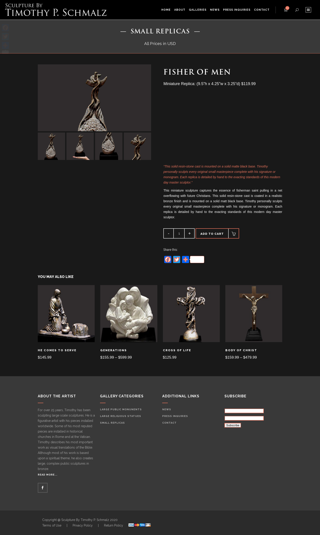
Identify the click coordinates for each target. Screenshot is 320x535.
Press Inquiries (175, 416)
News (166, 409)
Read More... (47, 474)
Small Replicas (112, 422)
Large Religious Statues (120, 416)
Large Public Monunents (121, 409)
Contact (169, 422)
